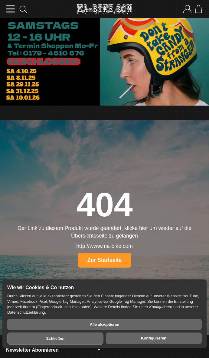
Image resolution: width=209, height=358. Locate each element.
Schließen (55, 338)
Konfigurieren (153, 338)
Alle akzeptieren (104, 324)
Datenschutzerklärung (26, 312)
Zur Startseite (104, 260)
